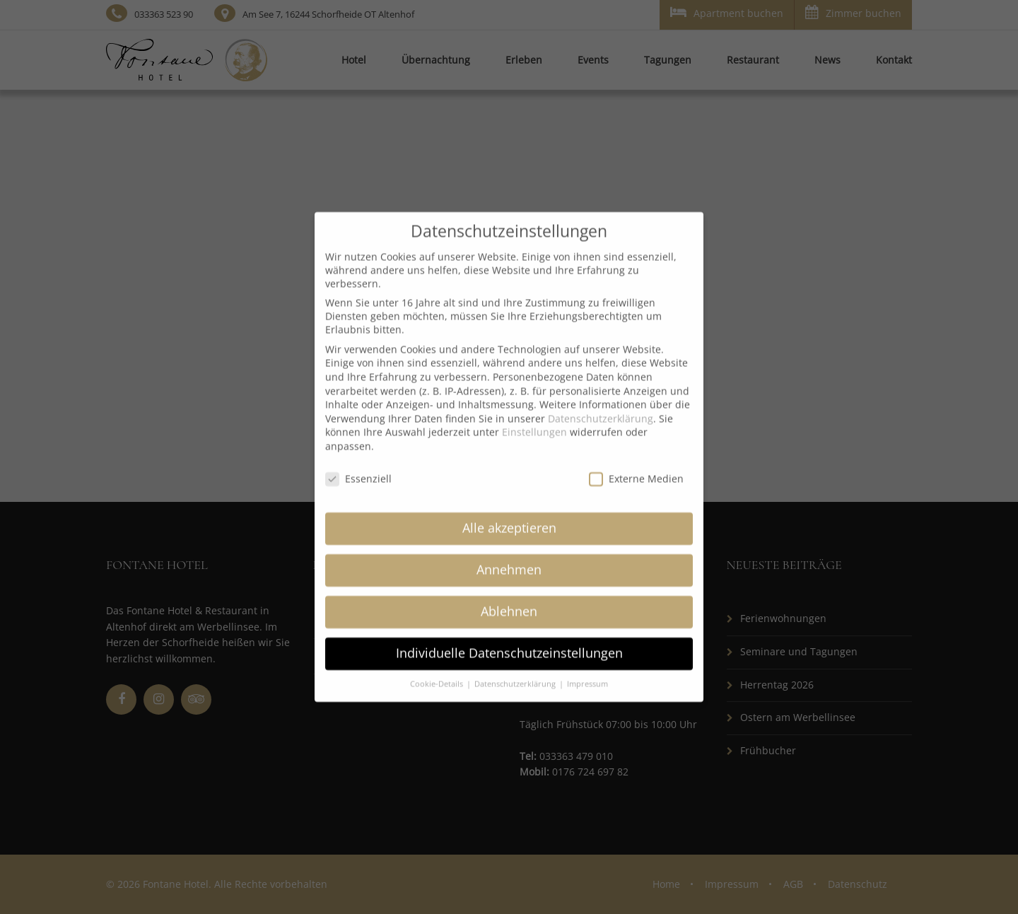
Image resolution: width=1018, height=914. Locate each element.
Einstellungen (534, 418)
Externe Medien (636, 464)
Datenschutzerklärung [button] (516, 670)
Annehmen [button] (509, 555)
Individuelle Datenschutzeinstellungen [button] (509, 639)
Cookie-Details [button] (437, 670)
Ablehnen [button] (509, 597)
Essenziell (358, 464)
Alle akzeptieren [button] (509, 513)
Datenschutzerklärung (600, 404)
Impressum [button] (587, 670)
